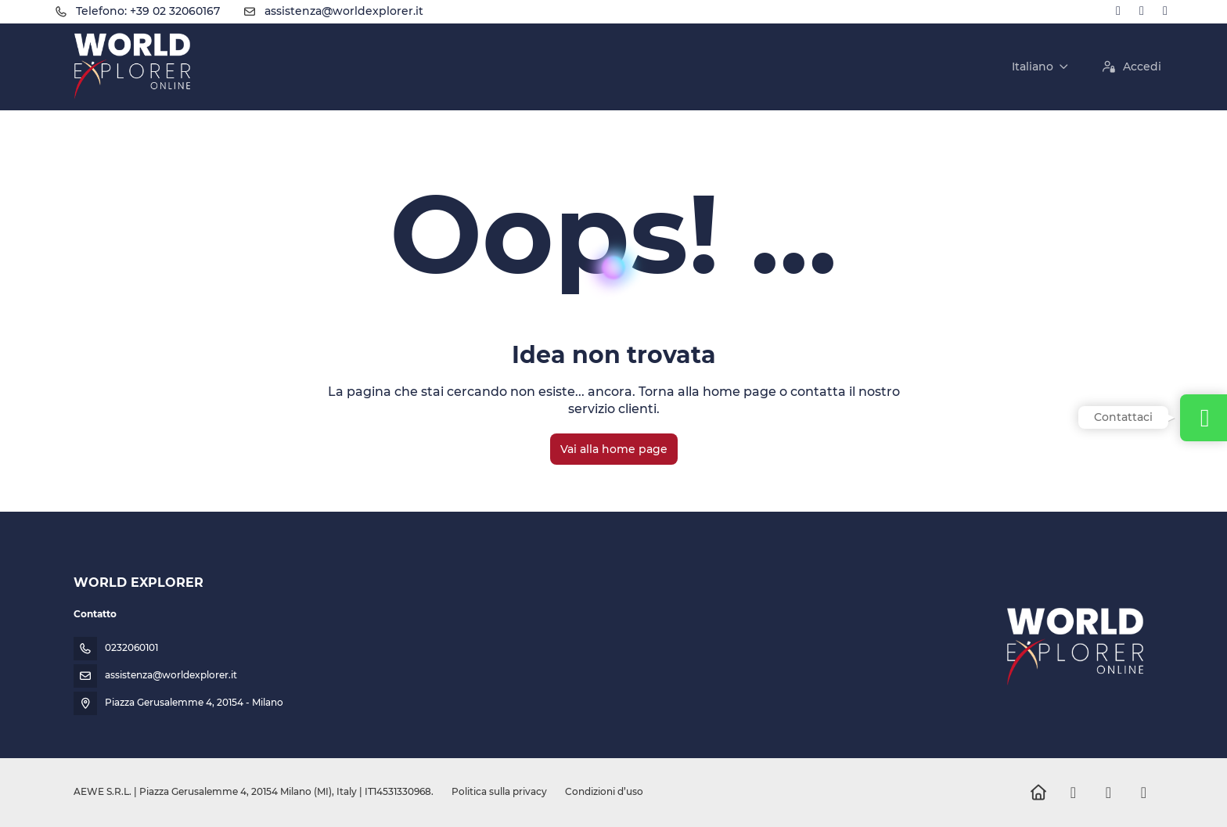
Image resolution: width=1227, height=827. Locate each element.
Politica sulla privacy (499, 791)
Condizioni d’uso (603, 791)
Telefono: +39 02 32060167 (148, 11)
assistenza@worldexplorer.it (343, 11)
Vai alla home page (613, 449)
